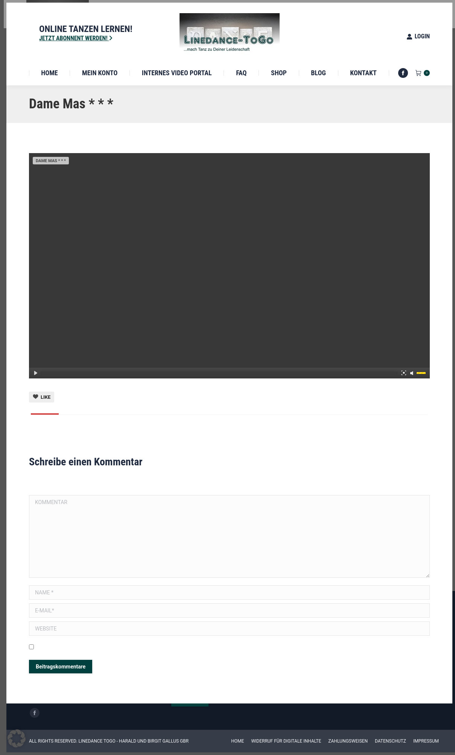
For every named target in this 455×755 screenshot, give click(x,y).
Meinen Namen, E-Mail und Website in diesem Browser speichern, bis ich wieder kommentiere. (145, 647)
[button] (16, 738)
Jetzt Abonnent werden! (76, 38)
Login (418, 36)
